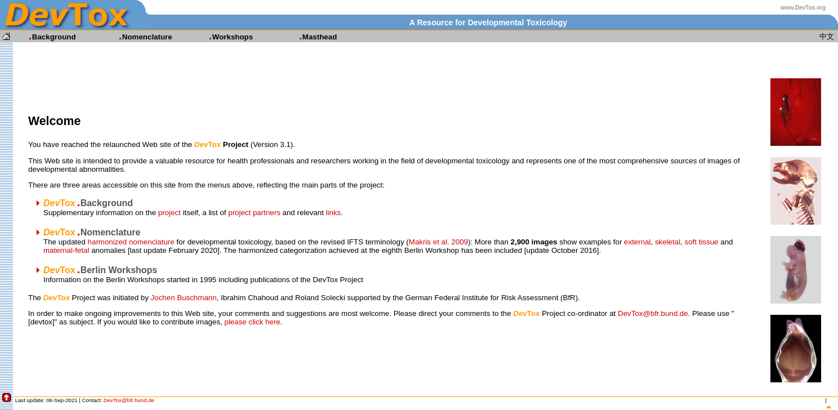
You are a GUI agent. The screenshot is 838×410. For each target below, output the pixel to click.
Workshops (226, 37)
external (637, 242)
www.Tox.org (803, 8)
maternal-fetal (66, 250)
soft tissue (702, 242)
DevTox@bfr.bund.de (653, 313)
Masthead (313, 37)
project (169, 212)
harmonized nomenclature (131, 242)
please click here (252, 322)
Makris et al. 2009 (438, 242)
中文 (826, 36)
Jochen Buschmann (184, 297)
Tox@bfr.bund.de (129, 400)
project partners (254, 212)
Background (47, 37)
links (333, 212)
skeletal (667, 242)
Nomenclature (140, 37)
